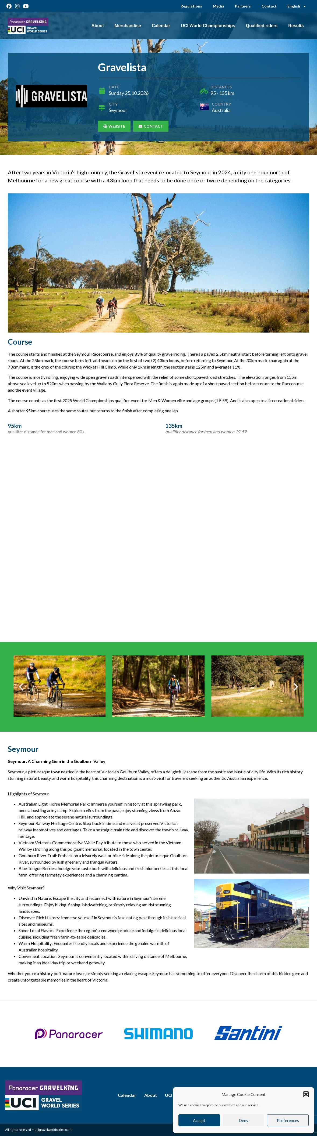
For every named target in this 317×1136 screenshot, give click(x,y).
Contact (269, 6)
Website (114, 126)
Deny (243, 1120)
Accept (199, 1120)
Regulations (191, 6)
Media (218, 6)
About (97, 25)
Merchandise (128, 25)
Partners (243, 6)
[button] (306, 1094)
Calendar (161, 25)
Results (296, 25)
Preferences (288, 1120)
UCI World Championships (208, 25)
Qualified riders (261, 25)
